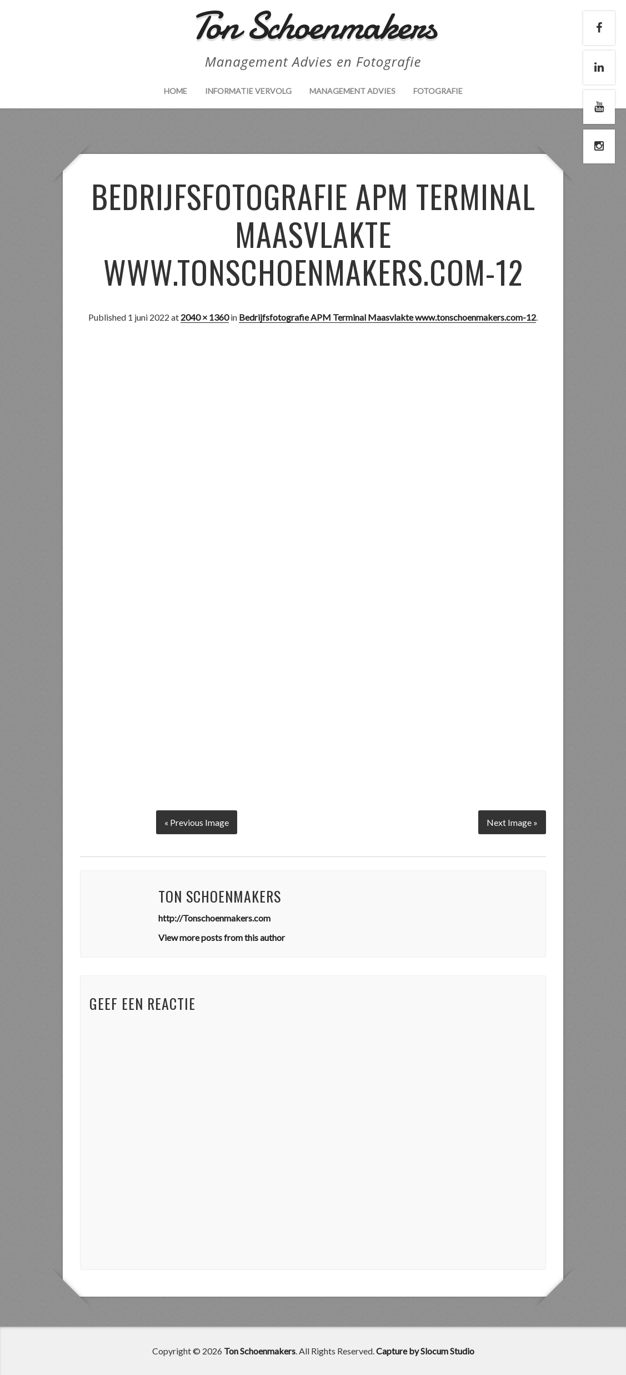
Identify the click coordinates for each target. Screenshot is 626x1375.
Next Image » (512, 821)
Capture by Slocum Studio (425, 1350)
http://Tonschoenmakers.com (214, 917)
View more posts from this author (221, 936)
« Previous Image (196, 821)
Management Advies (352, 91)
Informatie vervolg (248, 91)
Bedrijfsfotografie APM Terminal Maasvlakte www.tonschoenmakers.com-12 (387, 317)
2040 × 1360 (205, 317)
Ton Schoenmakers (260, 1350)
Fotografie (438, 91)
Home (175, 91)
